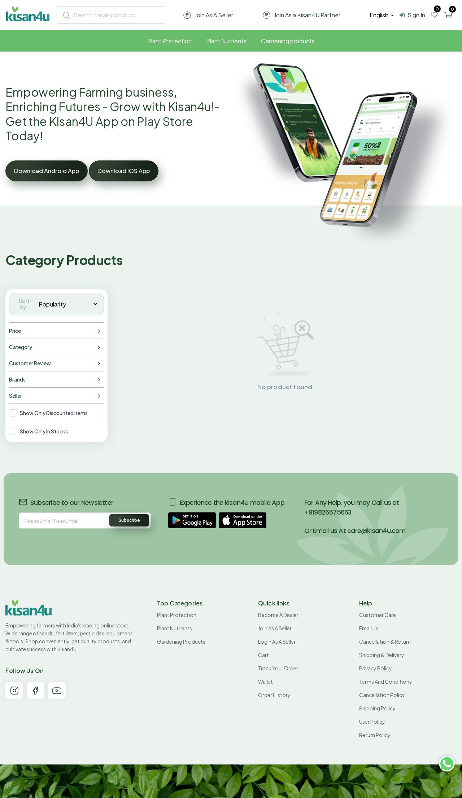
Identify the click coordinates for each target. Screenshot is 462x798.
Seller (15, 395)
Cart (263, 655)
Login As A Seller (277, 641)
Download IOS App (123, 171)
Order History (274, 695)
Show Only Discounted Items (54, 413)
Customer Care (377, 615)
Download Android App (46, 171)
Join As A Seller (275, 628)
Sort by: (24, 303)
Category (20, 347)
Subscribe (129, 520)
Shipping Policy (377, 708)
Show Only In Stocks (44, 431)
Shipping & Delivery (381, 655)
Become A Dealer (278, 615)
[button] (192, 520)
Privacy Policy (375, 668)
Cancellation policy (382, 695)
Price (15, 330)
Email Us (368, 628)
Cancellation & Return (385, 641)
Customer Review (30, 363)
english (379, 15)
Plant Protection (169, 41)
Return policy (375, 735)
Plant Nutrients (226, 41)
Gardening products (288, 41)
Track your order (278, 668)
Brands (17, 379)
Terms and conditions (385, 681)
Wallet (265, 681)
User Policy (372, 721)
